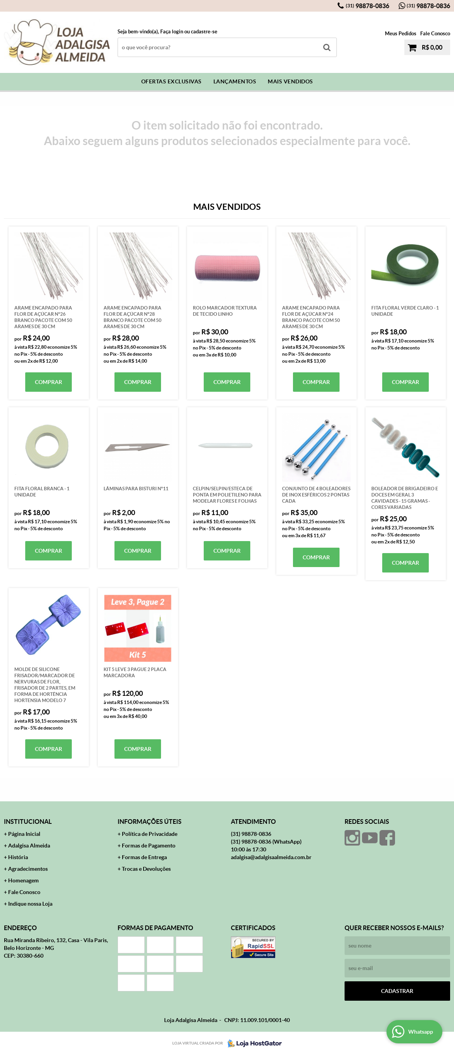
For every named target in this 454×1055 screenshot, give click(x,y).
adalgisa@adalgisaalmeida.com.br (271, 857)
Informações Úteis (150, 821)
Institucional (28, 821)
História (18, 857)
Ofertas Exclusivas (171, 81)
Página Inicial (24, 834)
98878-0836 (367, 5)
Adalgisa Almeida (29, 845)
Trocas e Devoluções (146, 869)
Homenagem (23, 880)
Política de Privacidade (149, 834)
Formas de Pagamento (148, 845)
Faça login (171, 32)
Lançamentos (234, 81)
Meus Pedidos (400, 33)
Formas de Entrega (144, 857)
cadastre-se (204, 32)
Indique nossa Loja (30, 904)
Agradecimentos (28, 869)
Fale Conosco (435, 33)
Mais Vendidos (290, 81)
